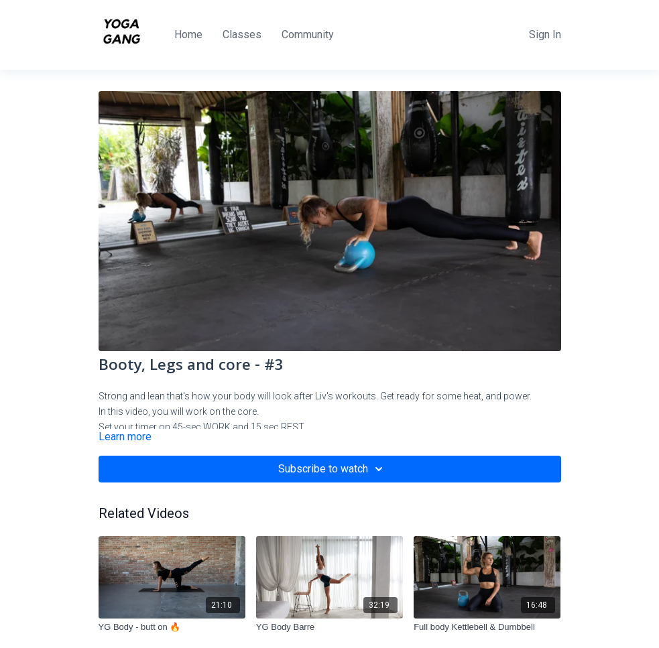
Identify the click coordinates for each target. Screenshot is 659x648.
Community (308, 34)
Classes (242, 34)
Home (188, 34)
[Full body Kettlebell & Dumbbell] (487, 627)
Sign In (545, 34)
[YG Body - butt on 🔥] (172, 627)
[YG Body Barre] (329, 627)
